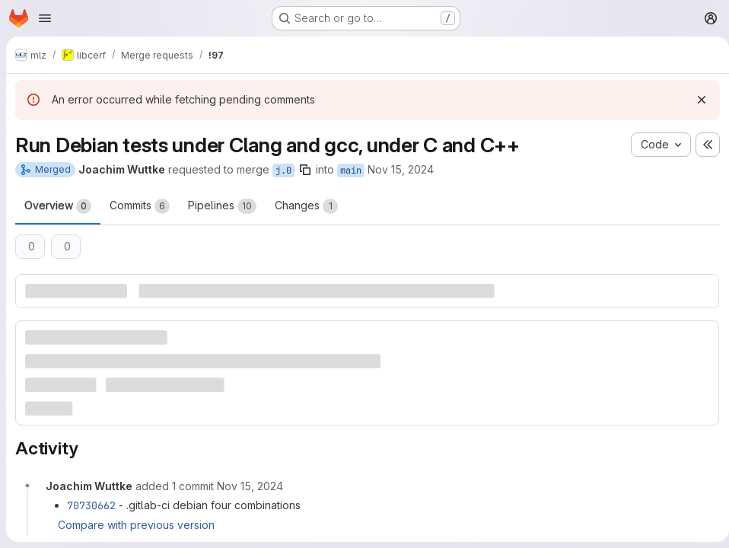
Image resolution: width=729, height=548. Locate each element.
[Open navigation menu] (45, 18)
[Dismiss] (695, 100)
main (350, 170)
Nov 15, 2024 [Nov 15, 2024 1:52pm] (401, 169)
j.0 (283, 170)
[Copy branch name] (305, 170)
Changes (306, 206)
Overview (57, 206)
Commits (140, 206)
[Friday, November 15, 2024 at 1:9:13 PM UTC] (250, 484)
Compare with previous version (136, 524)
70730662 (91, 504)
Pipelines (222, 206)
